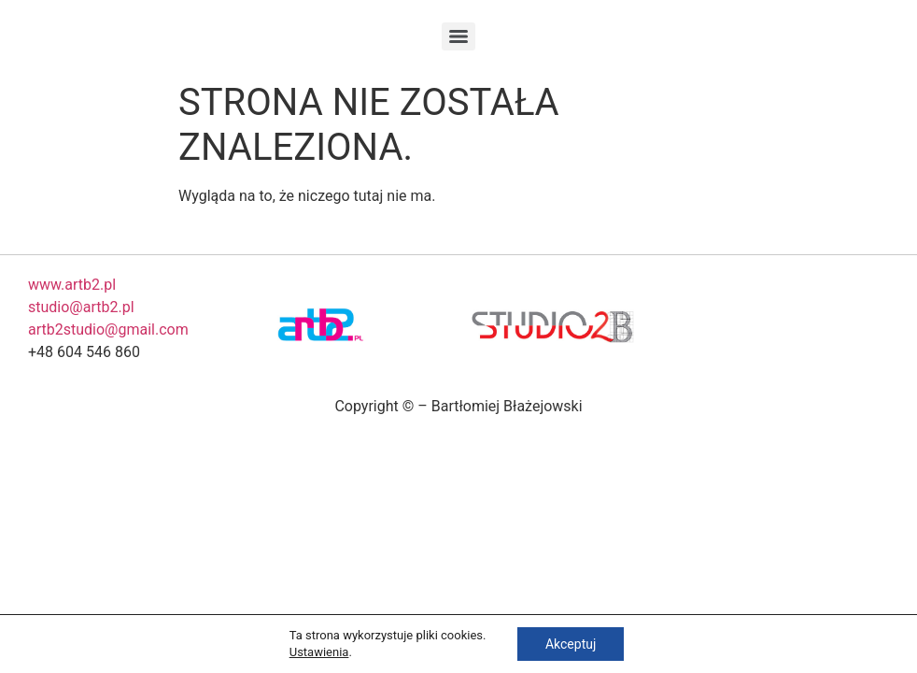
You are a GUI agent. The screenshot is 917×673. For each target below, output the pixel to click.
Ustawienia (319, 652)
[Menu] (458, 36)
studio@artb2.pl (81, 307)
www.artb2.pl (72, 285)
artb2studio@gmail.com (108, 329)
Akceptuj (570, 644)
